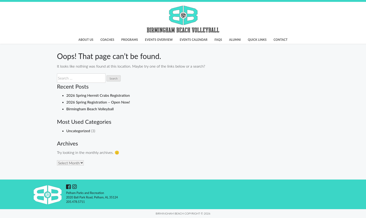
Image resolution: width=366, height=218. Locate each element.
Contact (281, 40)
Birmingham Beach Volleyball (90, 109)
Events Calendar (194, 40)
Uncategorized (78, 130)
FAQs (218, 40)
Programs (129, 40)
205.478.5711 (75, 202)
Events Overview (159, 40)
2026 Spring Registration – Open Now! (98, 102)
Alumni (235, 40)
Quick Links (257, 40)
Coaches (107, 40)
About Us (85, 40)
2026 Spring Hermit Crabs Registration (98, 95)
